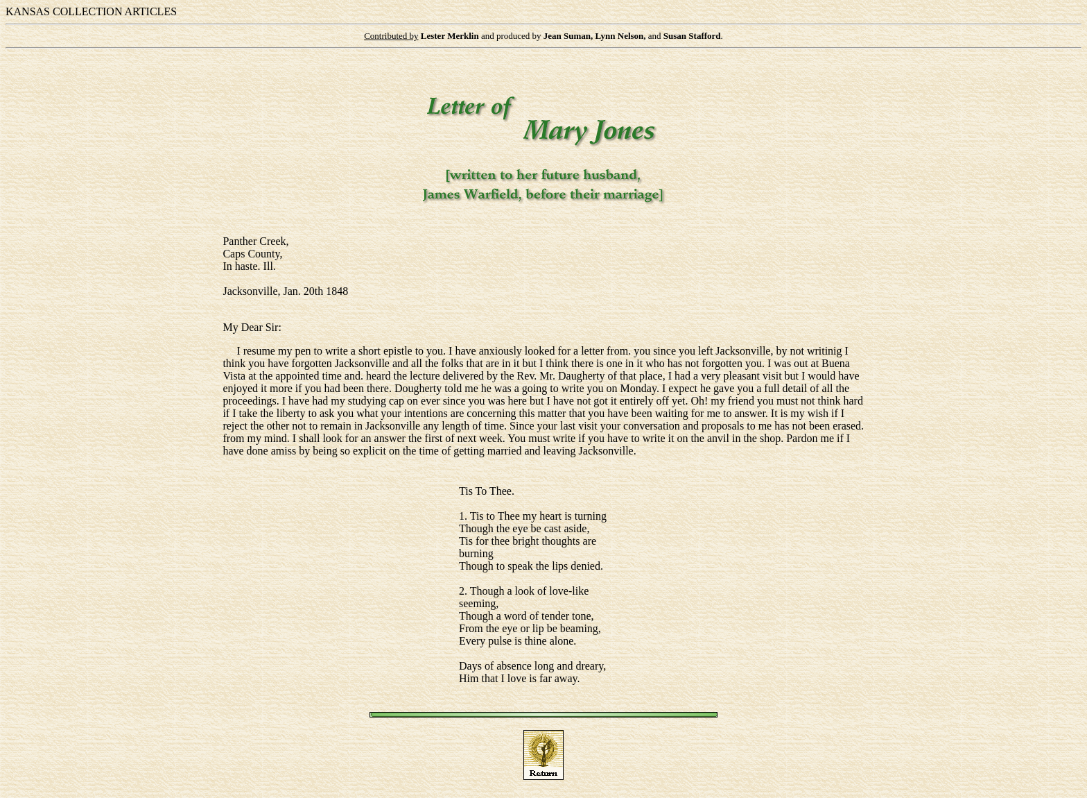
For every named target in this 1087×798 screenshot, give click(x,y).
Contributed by (391, 36)
